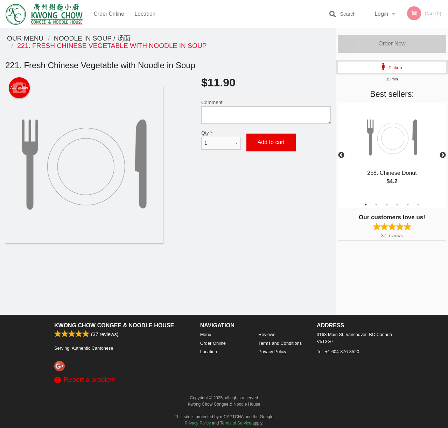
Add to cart (271, 142)
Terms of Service (235, 423)
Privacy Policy (272, 351)
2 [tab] (376, 204)
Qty (221, 140)
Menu (205, 334)
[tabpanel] (392, 151)
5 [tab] (407, 204)
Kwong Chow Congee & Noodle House (114, 325)
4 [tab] (397, 204)
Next (442, 155)
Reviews (266, 334)
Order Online (109, 13)
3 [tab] (386, 204)
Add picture (19, 87)
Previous (341, 155)
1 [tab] (365, 204)
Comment (266, 112)
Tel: (338, 351)
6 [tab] (418, 204)
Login (381, 13)
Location (144, 13)
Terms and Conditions (280, 343)
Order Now (391, 44)
